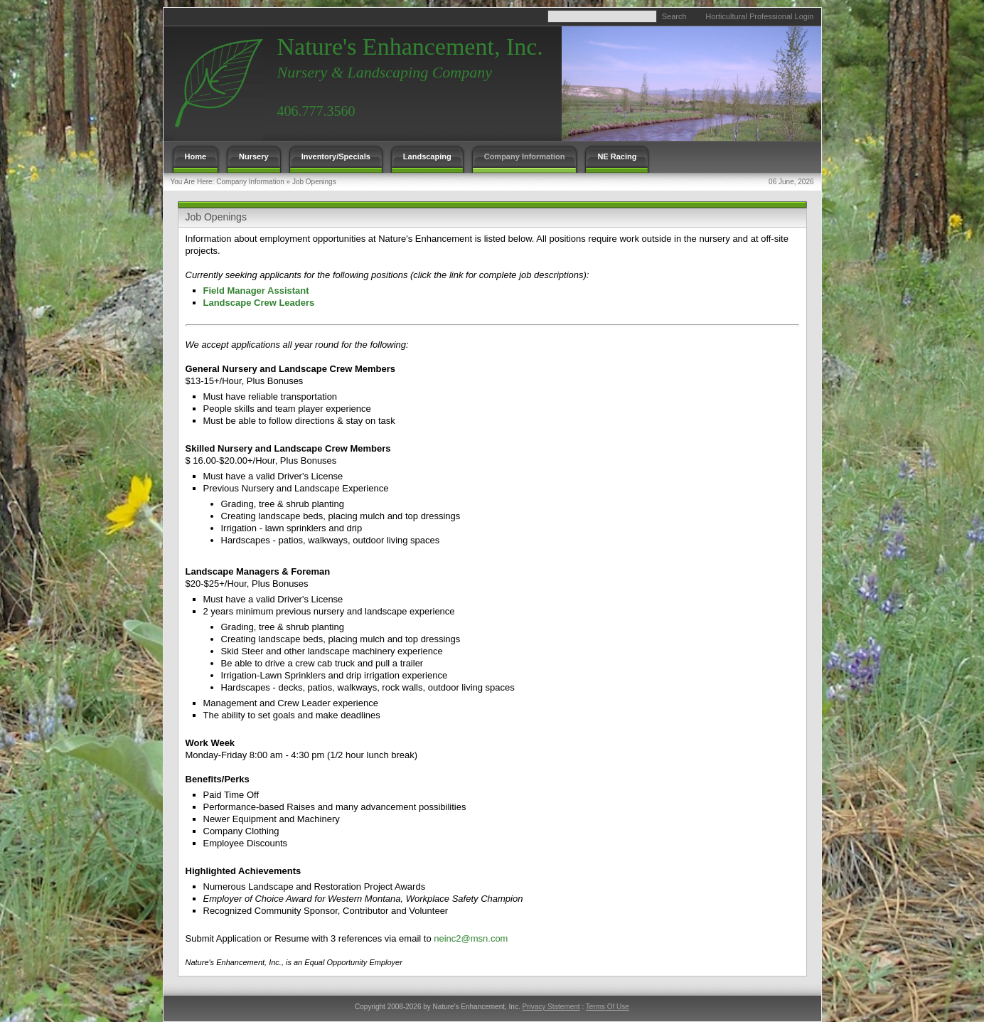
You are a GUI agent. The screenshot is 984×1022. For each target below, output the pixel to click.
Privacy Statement (550, 1007)
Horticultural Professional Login (759, 16)
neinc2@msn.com (471, 938)
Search (674, 16)
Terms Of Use (607, 1007)
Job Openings (314, 182)
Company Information (250, 182)
